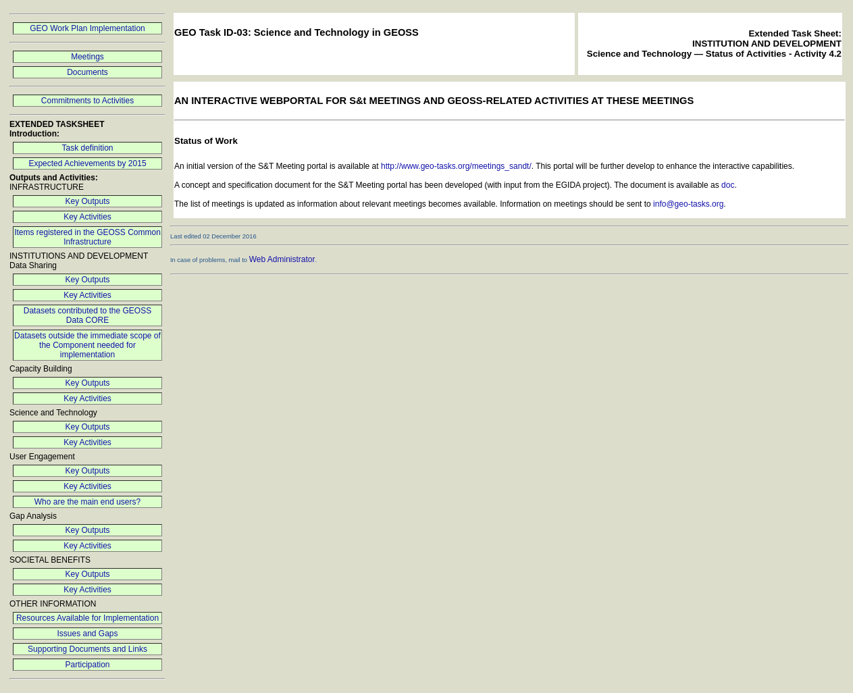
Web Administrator (282, 259)
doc (727, 185)
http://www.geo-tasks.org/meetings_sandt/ (456, 166)
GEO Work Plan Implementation (87, 28)
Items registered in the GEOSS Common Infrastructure (87, 237)
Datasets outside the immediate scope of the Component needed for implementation (87, 345)
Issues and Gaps (87, 633)
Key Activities (87, 217)
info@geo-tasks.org (688, 204)
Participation (87, 664)
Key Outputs (87, 201)
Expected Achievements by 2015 (87, 163)
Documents (87, 72)
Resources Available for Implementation (87, 618)
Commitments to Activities (87, 100)
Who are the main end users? (87, 502)
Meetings (87, 56)
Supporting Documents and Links (87, 649)
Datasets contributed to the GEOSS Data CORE (87, 315)
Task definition (87, 148)
